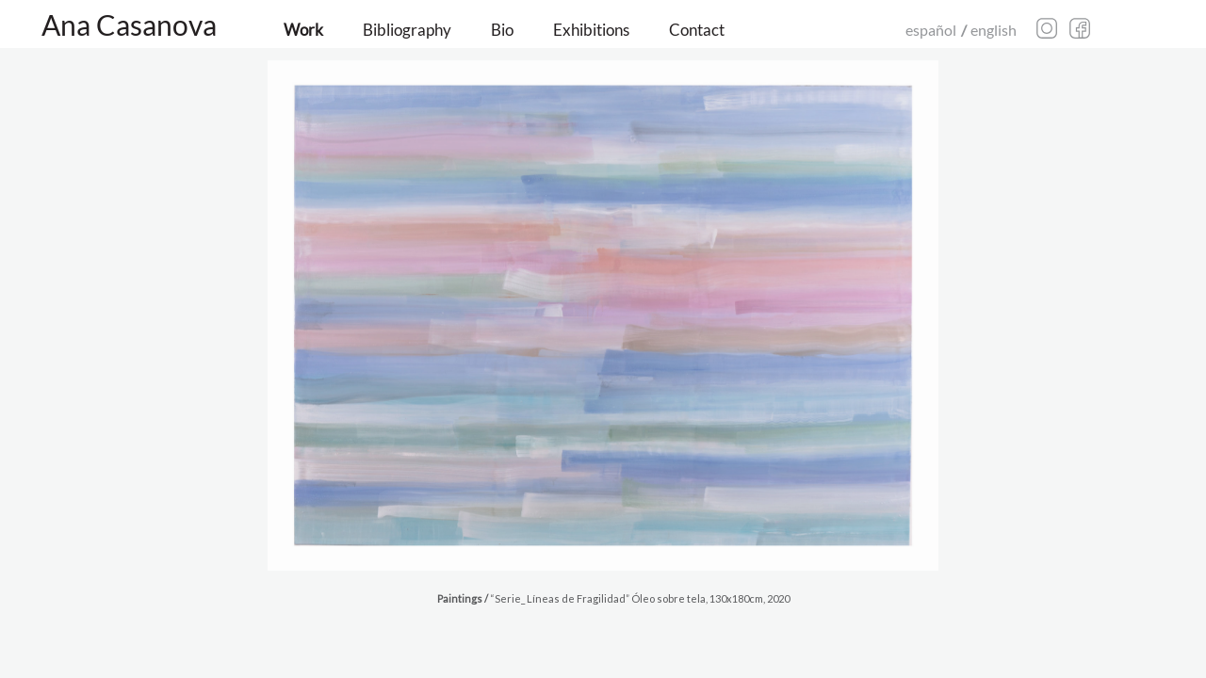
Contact (697, 30)
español (930, 30)
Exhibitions (591, 30)
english (993, 30)
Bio (502, 30)
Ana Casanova (129, 24)
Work (303, 30)
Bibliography (407, 30)
